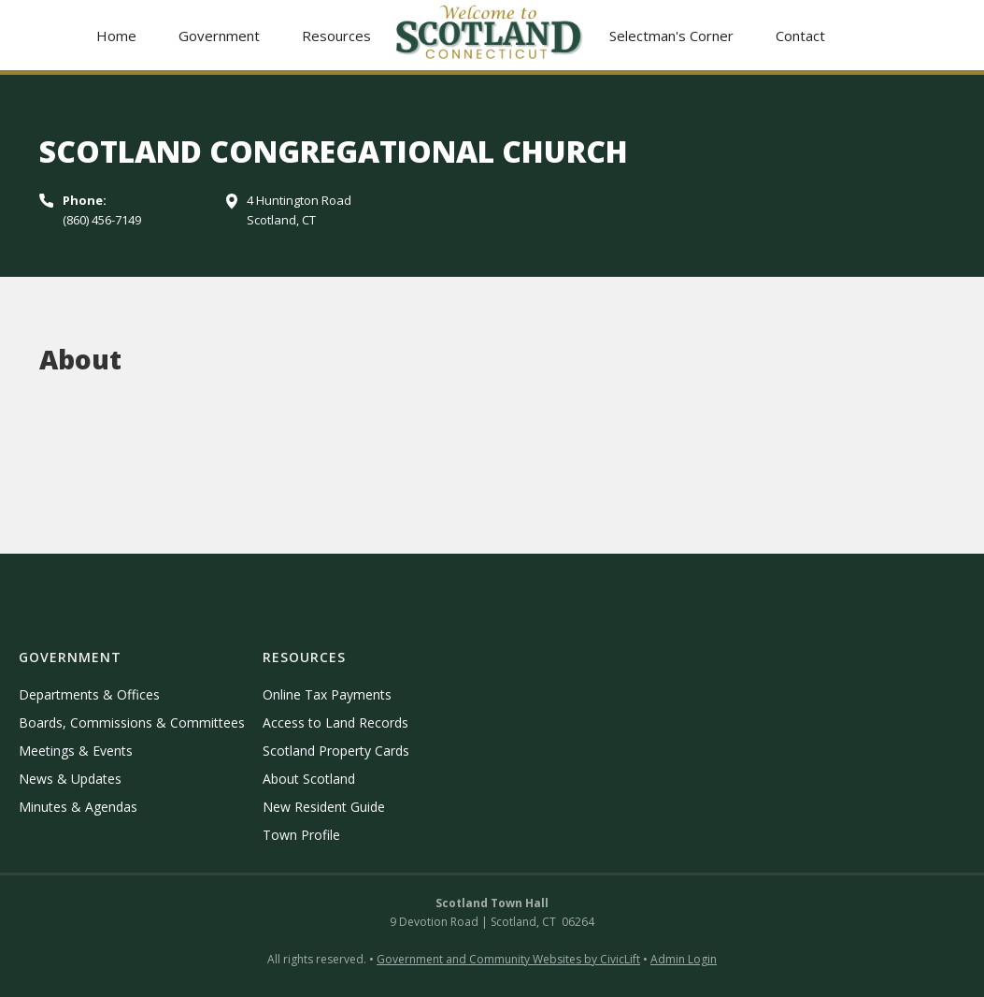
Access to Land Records (335, 722)
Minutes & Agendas (78, 807)
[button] (218, 35)
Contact (800, 35)
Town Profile (301, 835)
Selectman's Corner (671, 35)
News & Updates (70, 778)
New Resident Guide (324, 807)
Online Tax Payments (327, 694)
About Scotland (309, 778)
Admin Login (683, 959)
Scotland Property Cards (336, 750)
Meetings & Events (76, 750)
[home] (489, 35)
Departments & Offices (89, 694)
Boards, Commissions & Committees (132, 722)
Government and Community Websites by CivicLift (508, 959)
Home (116, 35)
